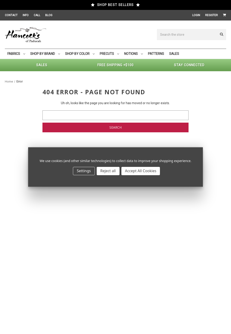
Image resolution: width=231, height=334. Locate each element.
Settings (84, 170)
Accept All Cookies (140, 170)
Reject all (108, 170)
